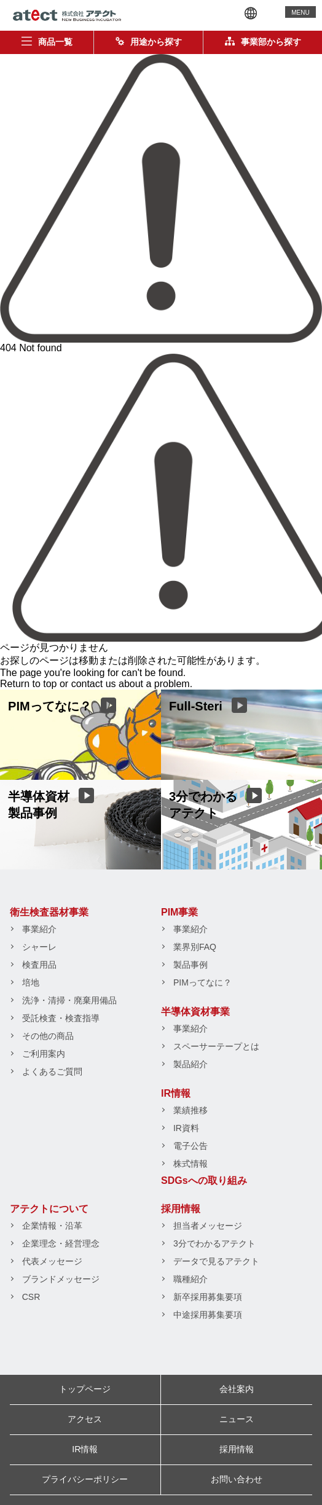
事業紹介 (39, 929)
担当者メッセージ (207, 1226)
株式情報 (190, 1164)
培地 (30, 982)
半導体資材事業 (195, 1011)
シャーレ (39, 947)
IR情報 (175, 1093)
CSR (31, 1297)
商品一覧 (47, 42)
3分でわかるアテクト (214, 1243)
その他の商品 (48, 1036)
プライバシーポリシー (85, 1479)
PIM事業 (179, 912)
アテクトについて (49, 1209)
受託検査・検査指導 (61, 1018)
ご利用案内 (43, 1054)
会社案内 (236, 1389)
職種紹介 (190, 1279)
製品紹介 (190, 1064)
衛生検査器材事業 (49, 912)
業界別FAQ (194, 947)
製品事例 (190, 965)
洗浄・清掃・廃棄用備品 (69, 1000)
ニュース (236, 1419)
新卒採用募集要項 (207, 1297)
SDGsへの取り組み (204, 1180)
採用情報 (180, 1209)
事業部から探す (263, 42)
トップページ (85, 1389)
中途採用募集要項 (207, 1315)
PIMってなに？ (202, 982)
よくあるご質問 (52, 1071)
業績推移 (190, 1110)
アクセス (85, 1419)
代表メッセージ (52, 1261)
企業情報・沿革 (52, 1226)
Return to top (28, 684)
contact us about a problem (130, 684)
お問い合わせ (236, 1479)
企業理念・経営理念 (61, 1243)
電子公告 (190, 1146)
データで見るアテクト (216, 1261)
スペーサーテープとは (216, 1046)
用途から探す (149, 42)
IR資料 (186, 1128)
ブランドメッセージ (61, 1279)
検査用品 (39, 965)
